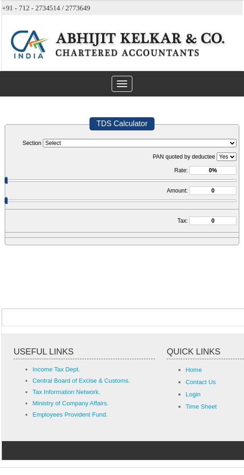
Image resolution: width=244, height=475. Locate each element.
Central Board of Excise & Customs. (81, 380)
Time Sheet (201, 406)
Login (193, 394)
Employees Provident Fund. (70, 414)
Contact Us (201, 382)
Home (194, 369)
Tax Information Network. (66, 391)
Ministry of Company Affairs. (71, 403)
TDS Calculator (122, 124)
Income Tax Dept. (56, 369)
